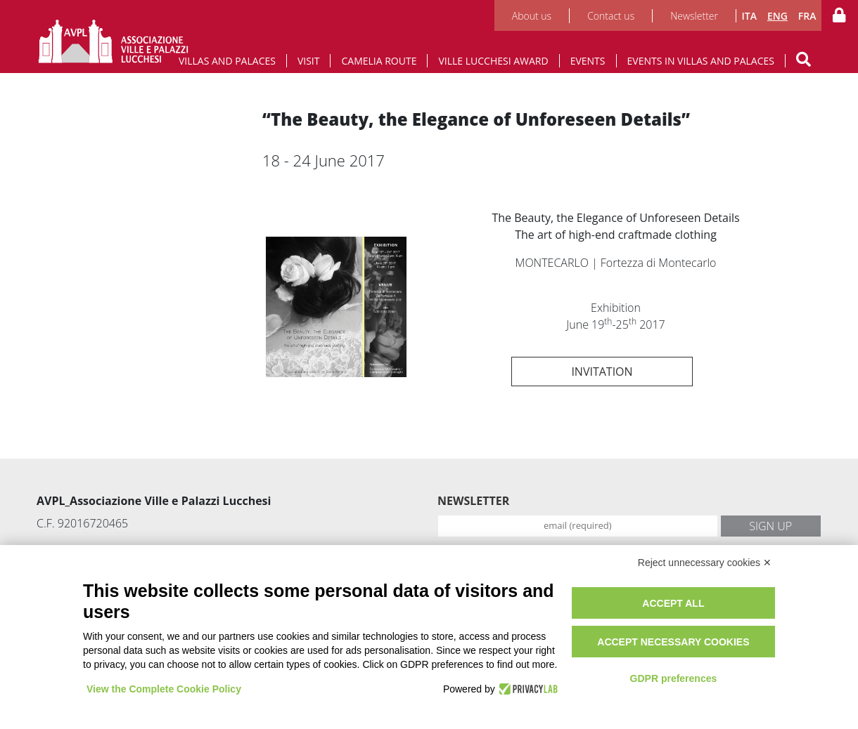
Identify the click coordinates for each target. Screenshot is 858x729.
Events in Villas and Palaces (701, 60)
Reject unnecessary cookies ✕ (704, 562)
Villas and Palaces (227, 60)
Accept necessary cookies (673, 642)
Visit (308, 60)
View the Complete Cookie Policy (164, 689)
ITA (748, 15)
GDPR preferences (673, 678)
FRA (807, 15)
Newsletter (694, 15)
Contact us (610, 15)
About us (531, 15)
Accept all (673, 603)
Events (588, 60)
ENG (777, 15)
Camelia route (378, 60)
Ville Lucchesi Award (493, 60)
